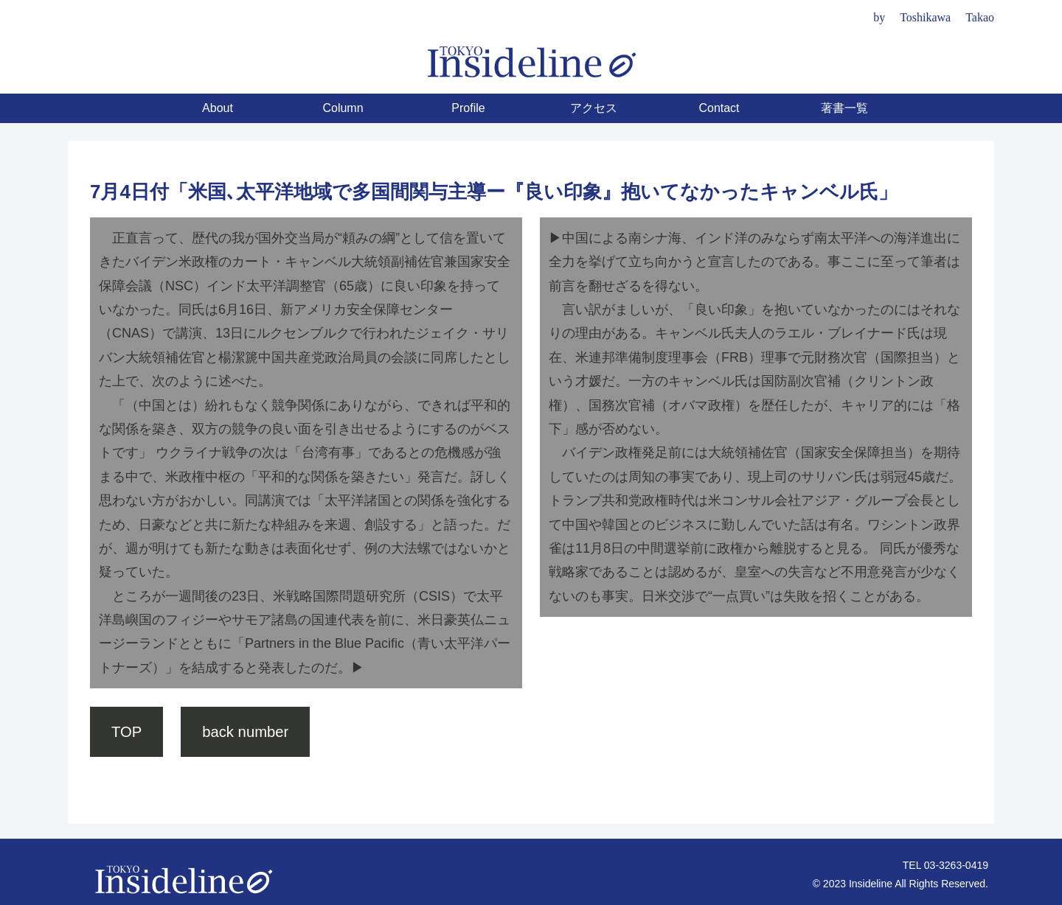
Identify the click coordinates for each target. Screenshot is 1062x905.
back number (245, 732)
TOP (126, 732)
